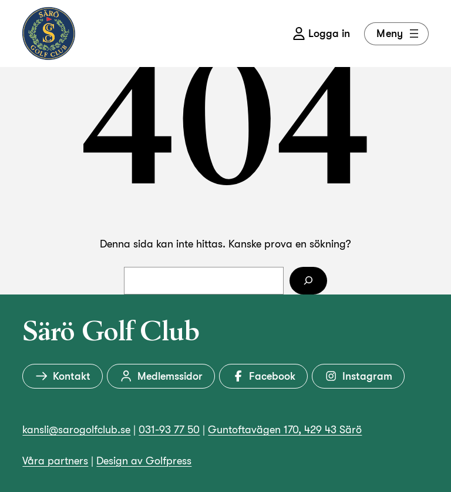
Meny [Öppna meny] (398, 33)
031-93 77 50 (169, 430)
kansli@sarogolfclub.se (76, 430)
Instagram (358, 376)
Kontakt (62, 376)
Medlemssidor (161, 376)
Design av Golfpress (143, 461)
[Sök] (308, 280)
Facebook (263, 376)
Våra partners (55, 461)
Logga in (321, 33)
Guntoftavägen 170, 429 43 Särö (285, 430)
